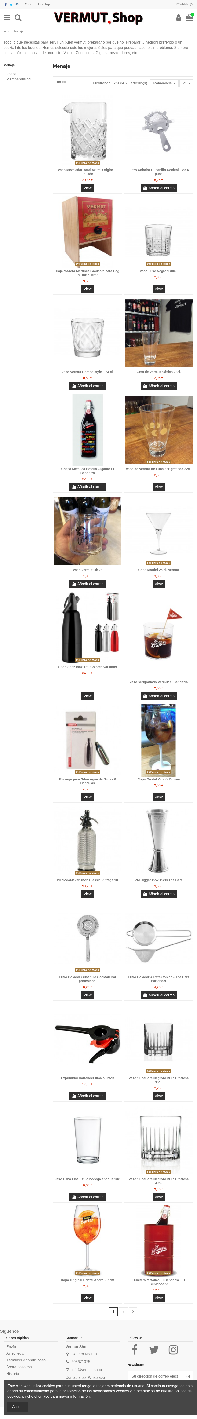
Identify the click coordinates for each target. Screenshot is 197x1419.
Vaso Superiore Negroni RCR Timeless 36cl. (159, 1080)
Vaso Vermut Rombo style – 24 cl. (88, 372)
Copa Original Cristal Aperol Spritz (88, 1280)
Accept (18, 1407)
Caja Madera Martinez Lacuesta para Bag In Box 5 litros (88, 273)
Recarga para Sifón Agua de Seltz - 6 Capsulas (87, 781)
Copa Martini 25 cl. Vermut (158, 570)
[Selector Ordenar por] (164, 83)
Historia (12, 1374)
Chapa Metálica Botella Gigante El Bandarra (87, 471)
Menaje (9, 65)
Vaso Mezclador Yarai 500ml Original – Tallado (87, 172)
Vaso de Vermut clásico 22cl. (158, 372)
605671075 (80, 1362)
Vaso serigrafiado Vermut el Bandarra (159, 682)
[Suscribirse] (187, 1376)
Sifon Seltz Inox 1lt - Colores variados (87, 667)
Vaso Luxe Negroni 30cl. (159, 271)
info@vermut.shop (86, 1370)
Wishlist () (184, 4)
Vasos (11, 74)
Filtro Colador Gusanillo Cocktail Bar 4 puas (159, 172)
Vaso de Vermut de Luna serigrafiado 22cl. (159, 469)
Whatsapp (96, 1377)
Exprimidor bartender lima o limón (87, 1078)
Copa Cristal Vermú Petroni (158, 779)
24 (186, 83)
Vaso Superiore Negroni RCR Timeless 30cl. (159, 1181)
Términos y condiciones (26, 1360)
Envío (29, 4)
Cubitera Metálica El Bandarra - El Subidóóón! (158, 1282)
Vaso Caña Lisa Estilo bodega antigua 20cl (88, 1179)
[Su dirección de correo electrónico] (155, 1376)
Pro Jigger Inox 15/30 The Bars (159, 880)
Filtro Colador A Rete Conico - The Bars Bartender (159, 979)
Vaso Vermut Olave (87, 570)
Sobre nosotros (19, 1367)
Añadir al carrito (159, 188)
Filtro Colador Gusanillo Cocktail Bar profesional (87, 979)
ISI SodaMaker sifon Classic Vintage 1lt (87, 880)
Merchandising (18, 79)
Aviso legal (44, 4)
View (87, 188)
